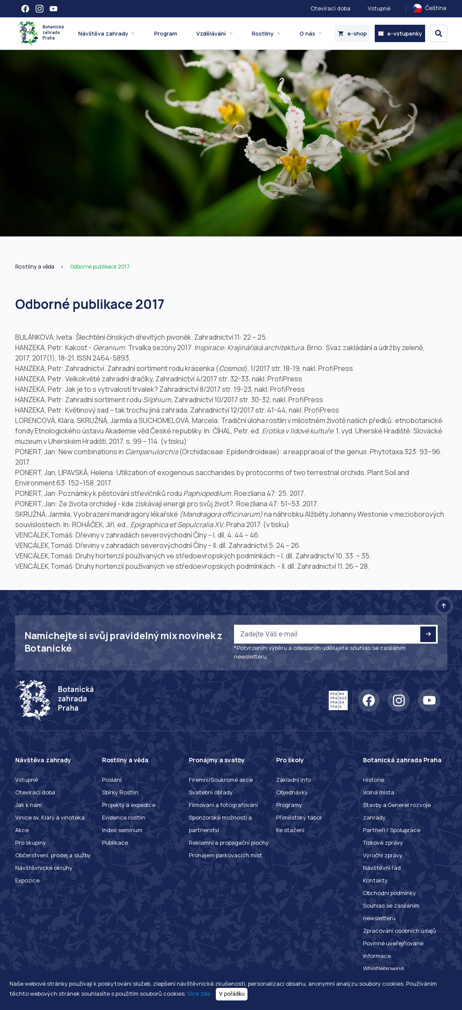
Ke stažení (290, 830)
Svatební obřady (211, 792)
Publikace (115, 842)
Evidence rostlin (123, 817)
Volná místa (378, 792)
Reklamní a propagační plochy (229, 842)
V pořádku (232, 993)
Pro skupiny (30, 842)
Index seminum (122, 830)
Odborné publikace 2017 (99, 266)
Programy (289, 805)
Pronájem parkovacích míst (225, 855)
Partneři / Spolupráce (391, 830)
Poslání (112, 780)
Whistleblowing (383, 968)
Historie (373, 780)
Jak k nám (28, 805)
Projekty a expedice (128, 805)
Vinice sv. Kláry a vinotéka (50, 817)
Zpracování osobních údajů (399, 931)
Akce (22, 830)
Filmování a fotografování (223, 805)
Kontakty (375, 880)
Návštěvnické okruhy (44, 868)
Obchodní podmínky (389, 893)
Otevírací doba (330, 8)
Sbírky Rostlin (120, 792)
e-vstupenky (400, 33)
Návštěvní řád (382, 868)
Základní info (293, 780)
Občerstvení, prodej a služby (53, 855)
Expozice (27, 880)
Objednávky (292, 792)
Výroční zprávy (383, 855)
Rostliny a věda (34, 266)
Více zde (198, 993)
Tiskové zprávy (383, 842)
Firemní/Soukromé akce (221, 780)
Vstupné (379, 8)
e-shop (352, 33)
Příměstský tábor (299, 817)
